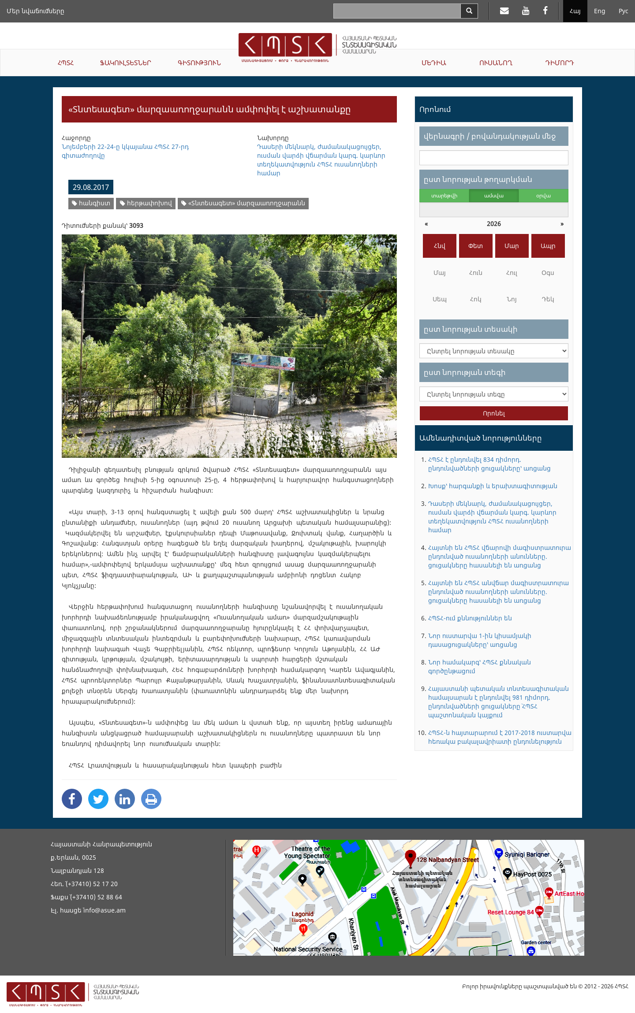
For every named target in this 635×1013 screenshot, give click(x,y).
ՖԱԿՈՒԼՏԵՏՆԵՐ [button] (125, 62)
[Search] (469, 11)
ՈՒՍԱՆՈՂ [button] (495, 62)
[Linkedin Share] (125, 799)
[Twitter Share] (98, 799)
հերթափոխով (146, 203)
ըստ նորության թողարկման (478, 179)
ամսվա (494, 195)
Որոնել (494, 413)
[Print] (151, 799)
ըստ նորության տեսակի (471, 329)
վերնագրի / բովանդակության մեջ (490, 136)
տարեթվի (444, 195)
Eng (599, 11)
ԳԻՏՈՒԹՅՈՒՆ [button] (199, 62)
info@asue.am (104, 910)
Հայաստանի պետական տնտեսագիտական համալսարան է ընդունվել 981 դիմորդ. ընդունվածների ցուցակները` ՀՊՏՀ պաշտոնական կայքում (498, 701)
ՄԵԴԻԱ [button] (434, 62)
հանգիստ (91, 203)
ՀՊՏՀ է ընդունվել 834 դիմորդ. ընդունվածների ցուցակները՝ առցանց (489, 463)
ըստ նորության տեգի (465, 372)
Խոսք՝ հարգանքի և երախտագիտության (492, 486)
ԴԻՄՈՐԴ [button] (559, 62)
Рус (623, 11)
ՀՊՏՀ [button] (66, 62)
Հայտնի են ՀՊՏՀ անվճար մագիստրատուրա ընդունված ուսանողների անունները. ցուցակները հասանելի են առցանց (498, 592)
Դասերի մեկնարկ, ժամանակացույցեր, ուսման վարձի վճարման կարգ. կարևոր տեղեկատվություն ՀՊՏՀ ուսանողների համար (492, 516)
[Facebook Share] (72, 799)
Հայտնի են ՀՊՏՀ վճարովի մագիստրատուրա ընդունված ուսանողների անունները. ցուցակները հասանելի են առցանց (499, 556)
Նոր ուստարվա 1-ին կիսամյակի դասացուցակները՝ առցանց (479, 640)
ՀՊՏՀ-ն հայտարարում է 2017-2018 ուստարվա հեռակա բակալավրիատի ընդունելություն (500, 737)
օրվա (543, 195)
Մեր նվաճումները (35, 11)
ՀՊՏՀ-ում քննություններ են (470, 618)
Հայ (575, 11)
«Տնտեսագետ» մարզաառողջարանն (243, 203)
